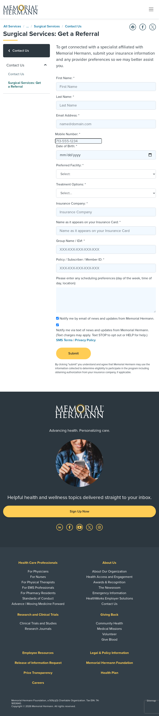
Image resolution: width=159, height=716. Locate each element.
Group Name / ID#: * (70, 241)
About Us (109, 563)
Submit (73, 353)
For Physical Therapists (38, 582)
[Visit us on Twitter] (90, 527)
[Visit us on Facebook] (70, 527)
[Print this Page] (132, 27)
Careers (38, 683)
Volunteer (109, 634)
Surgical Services (47, 26)
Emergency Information (109, 593)
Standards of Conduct (38, 598)
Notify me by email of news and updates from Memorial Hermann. (107, 318)
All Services (12, 26)
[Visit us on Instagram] (99, 527)
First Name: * (65, 78)
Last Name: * (65, 97)
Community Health (109, 623)
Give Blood (109, 639)
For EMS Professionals (38, 588)
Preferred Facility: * (69, 165)
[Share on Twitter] (152, 27)
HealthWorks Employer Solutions (109, 598)
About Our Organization (109, 571)
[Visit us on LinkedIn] (60, 527)
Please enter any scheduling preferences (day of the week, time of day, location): (104, 280)
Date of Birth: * (66, 146)
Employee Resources (38, 653)
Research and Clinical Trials (38, 615)
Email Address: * (67, 115)
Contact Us (73, 26)
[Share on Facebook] (142, 27)
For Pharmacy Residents (38, 593)
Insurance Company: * (72, 203)
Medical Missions (109, 629)
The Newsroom (109, 588)
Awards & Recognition (109, 582)
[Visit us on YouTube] (80, 527)
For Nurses (38, 577)
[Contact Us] (26, 50)
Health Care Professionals (38, 563)
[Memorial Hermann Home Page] (20, 9)
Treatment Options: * (71, 184)
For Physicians (38, 571)
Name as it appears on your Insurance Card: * (88, 222)
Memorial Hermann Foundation (109, 663)
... (27, 26)
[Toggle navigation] (151, 9)
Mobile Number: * (67, 134)
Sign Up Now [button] (79, 511)
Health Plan (109, 673)
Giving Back (109, 615)
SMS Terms (64, 340)
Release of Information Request (38, 663)
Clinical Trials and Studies (38, 623)
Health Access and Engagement (109, 577)
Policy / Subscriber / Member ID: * (80, 259)
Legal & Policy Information (109, 653)
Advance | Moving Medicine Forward (38, 604)
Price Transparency (38, 673)
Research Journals (38, 629)
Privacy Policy (85, 340)
